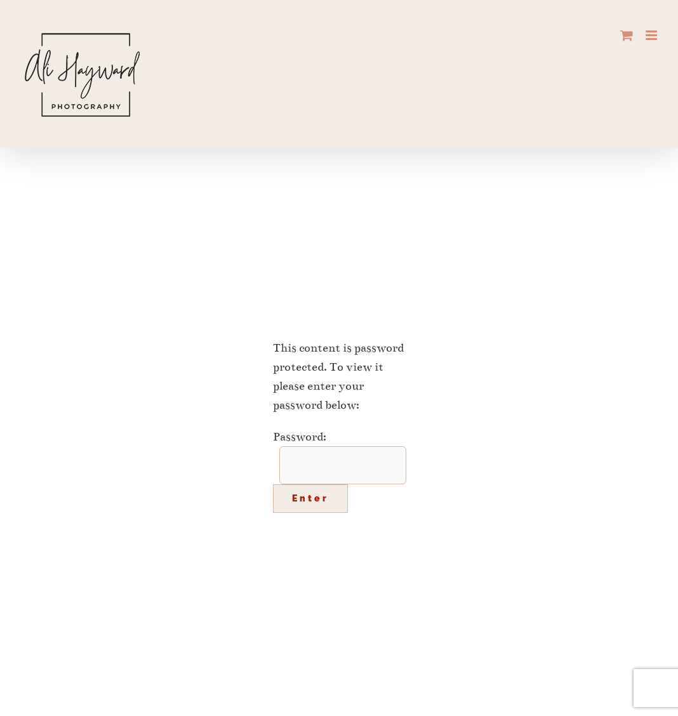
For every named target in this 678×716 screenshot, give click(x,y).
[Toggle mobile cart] (626, 35)
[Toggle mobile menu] (652, 35)
